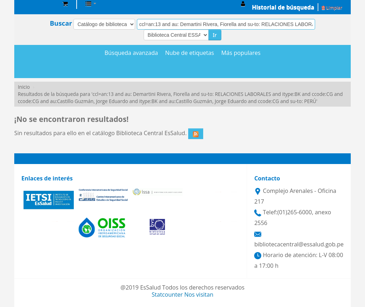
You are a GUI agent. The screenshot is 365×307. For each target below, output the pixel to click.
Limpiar (332, 7)
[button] (65, 3)
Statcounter (167, 294)
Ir (215, 34)
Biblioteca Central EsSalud (39, 3)
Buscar (61, 23)
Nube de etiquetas (189, 53)
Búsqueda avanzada (131, 53)
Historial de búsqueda (283, 7)
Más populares (241, 53)
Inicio (24, 86)
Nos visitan (199, 294)
